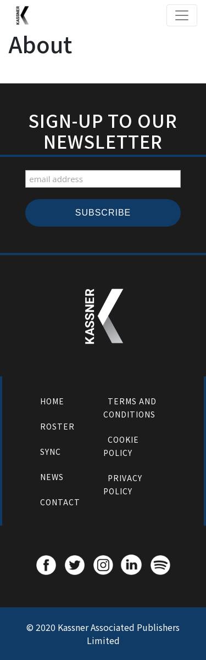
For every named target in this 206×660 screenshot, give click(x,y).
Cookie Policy (121, 446)
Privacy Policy (122, 484)
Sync (50, 451)
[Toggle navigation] (181, 15)
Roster (57, 426)
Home (52, 401)
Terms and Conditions (130, 408)
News (52, 476)
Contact (60, 502)
